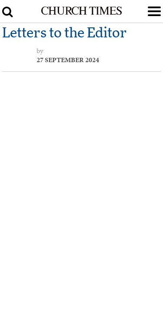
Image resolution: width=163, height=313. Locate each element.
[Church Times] (81, 13)
